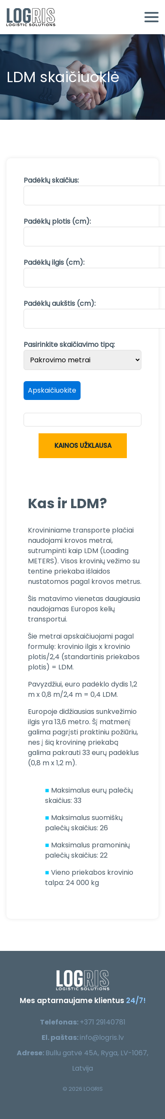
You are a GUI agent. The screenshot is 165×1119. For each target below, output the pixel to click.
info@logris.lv (102, 1037)
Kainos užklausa (82, 445)
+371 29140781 (103, 1022)
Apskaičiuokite (52, 390)
